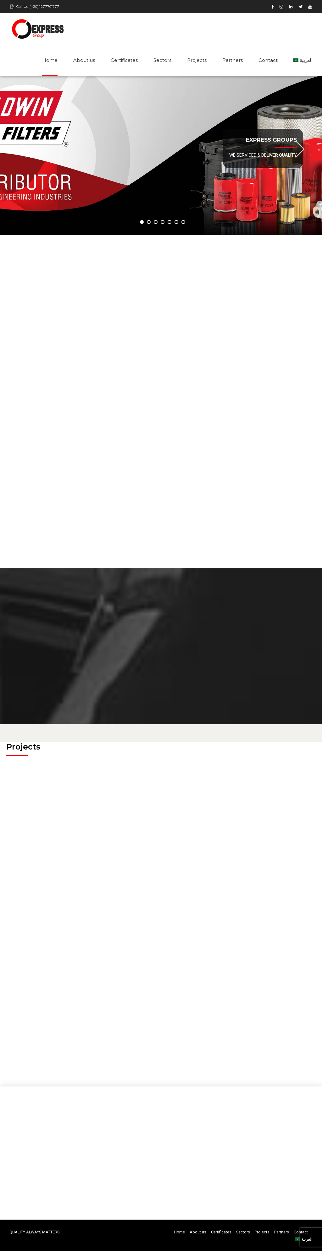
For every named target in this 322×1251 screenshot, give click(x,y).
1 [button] (142, 222)
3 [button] (156, 222)
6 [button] (176, 222)
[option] (161, 155)
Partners (232, 60)
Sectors (162, 60)
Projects (197, 60)
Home (50, 60)
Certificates (124, 60)
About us (84, 60)
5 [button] (169, 222)
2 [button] (149, 222)
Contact (268, 60)
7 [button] (183, 222)
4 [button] (162, 222)
